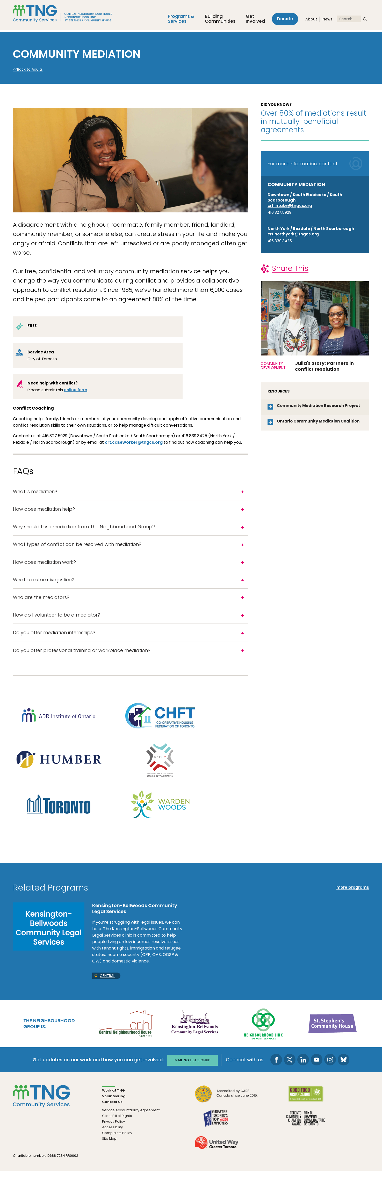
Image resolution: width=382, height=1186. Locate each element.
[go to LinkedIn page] (305, 1074)
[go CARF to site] (226, 1111)
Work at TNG (113, 1105)
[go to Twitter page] (291, 1074)
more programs (352, 902)
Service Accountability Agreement (131, 1124)
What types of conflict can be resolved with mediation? (78, 549)
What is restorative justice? (43, 588)
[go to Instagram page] (332, 1074)
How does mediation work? (44, 569)
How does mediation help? (44, 511)
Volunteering (114, 1110)
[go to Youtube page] (318, 1074)
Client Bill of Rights (117, 1130)
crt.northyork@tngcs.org (293, 234)
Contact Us (112, 1116)
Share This (290, 268)
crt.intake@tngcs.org (290, 205)
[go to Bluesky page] (345, 1074)
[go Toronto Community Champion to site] (305, 1135)
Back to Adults (30, 69)
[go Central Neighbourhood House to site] (125, 1038)
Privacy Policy (113, 1136)
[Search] (349, 20)
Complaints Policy (117, 1147)
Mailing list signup (192, 1074)
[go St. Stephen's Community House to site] (333, 1038)
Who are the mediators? (42, 607)
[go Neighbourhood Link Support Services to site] (264, 1038)
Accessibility (112, 1141)
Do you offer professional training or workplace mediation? (81, 664)
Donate (283, 20)
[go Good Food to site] (305, 1111)
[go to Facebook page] (278, 1074)
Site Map (109, 1153)
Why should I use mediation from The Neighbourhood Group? (84, 530)
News (327, 20)
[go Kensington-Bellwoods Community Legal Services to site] (194, 1038)
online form (75, 389)
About (311, 20)
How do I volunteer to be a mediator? (56, 626)
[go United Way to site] (216, 1160)
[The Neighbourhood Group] (69, 16)
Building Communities (217, 20)
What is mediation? (35, 492)
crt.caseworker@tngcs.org (134, 442)
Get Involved (252, 20)
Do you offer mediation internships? (54, 645)
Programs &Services (178, 20)
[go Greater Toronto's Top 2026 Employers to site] (216, 1135)
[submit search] (365, 20)
